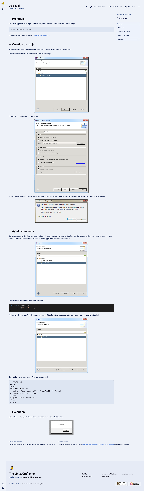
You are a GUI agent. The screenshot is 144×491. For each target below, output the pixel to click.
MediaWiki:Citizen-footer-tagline (33, 484)
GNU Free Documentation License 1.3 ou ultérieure (98, 444)
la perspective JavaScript (41, 35)
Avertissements (127, 474)
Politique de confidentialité (87, 475)
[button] (129, 28)
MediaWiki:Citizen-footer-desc (32, 477)
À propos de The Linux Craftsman (109, 475)
